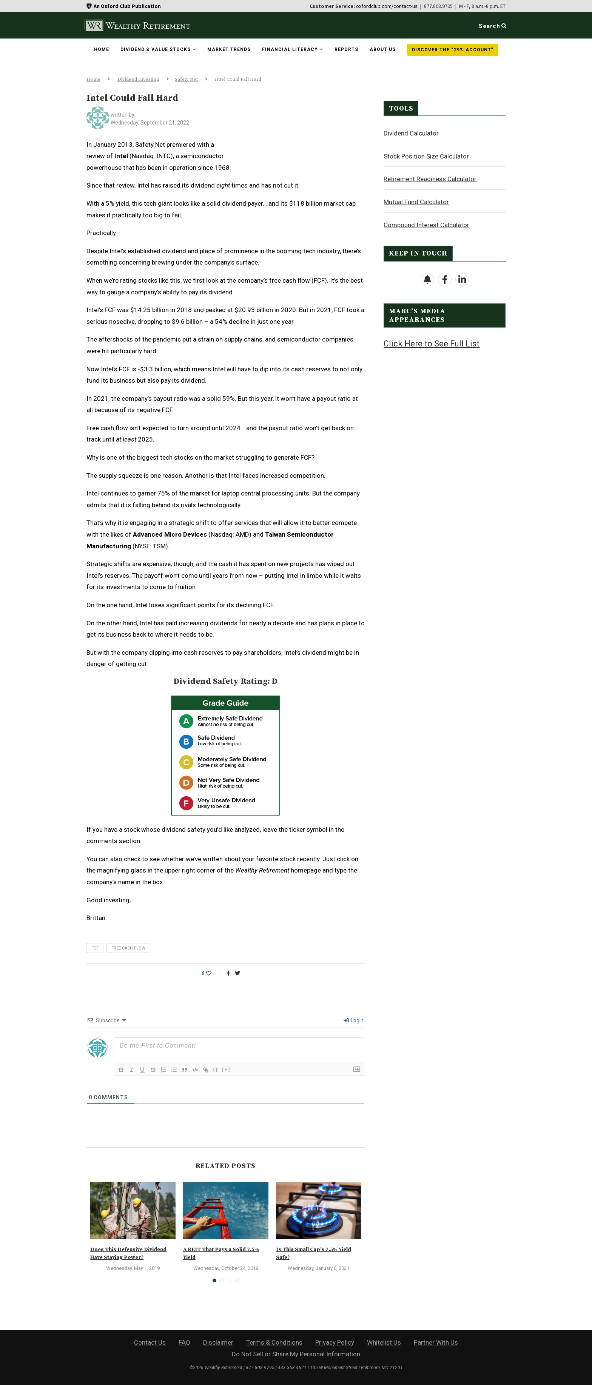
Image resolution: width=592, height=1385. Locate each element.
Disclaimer (218, 1342)
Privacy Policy (334, 1342)
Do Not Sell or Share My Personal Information (296, 1354)
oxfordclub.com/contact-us (387, 6)
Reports (346, 49)
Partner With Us (436, 1342)
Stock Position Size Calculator (426, 156)
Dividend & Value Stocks (155, 49)
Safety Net (186, 79)
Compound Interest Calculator (426, 224)
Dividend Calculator (411, 133)
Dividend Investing (138, 79)
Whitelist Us (384, 1342)
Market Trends (229, 49)
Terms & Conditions (274, 1342)
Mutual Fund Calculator (416, 201)
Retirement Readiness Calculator (430, 178)
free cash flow (128, 948)
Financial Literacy (290, 49)
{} (215, 1069)
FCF (95, 948)
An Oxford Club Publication (127, 6)
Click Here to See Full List (431, 343)
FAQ (184, 1342)
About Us (383, 49)
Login (354, 1020)
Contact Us (150, 1342)
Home (101, 49)
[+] (226, 1069)
